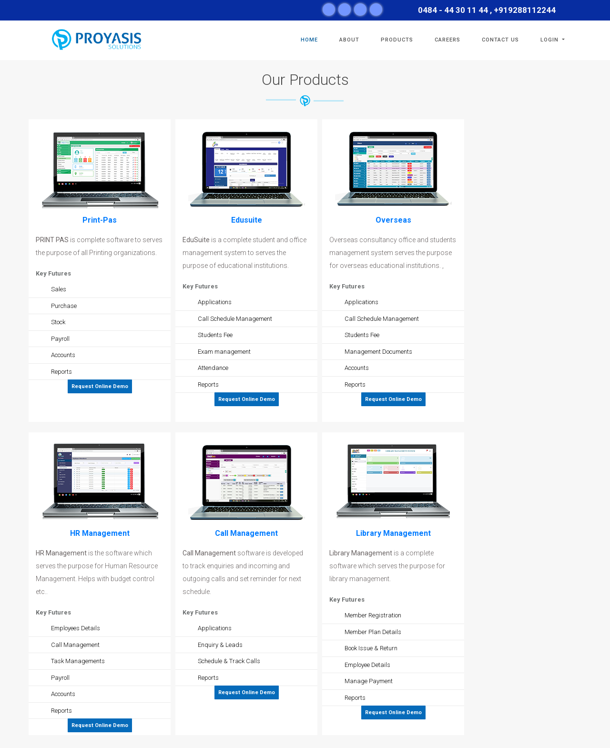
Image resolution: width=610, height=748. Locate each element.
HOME (309, 40)
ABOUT (349, 40)
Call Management (246, 533)
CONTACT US (500, 40)
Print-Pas (99, 220)
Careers (447, 40)
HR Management (100, 533)
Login (550, 40)
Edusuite (246, 220)
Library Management (393, 533)
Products (397, 40)
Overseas (393, 220)
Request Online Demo (99, 386)
